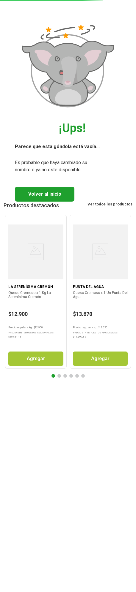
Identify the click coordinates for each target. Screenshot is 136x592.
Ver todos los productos (109, 204)
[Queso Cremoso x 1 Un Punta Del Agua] (100, 293)
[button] (53, 376)
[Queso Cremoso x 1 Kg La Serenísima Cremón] (35, 293)
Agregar (36, 358)
